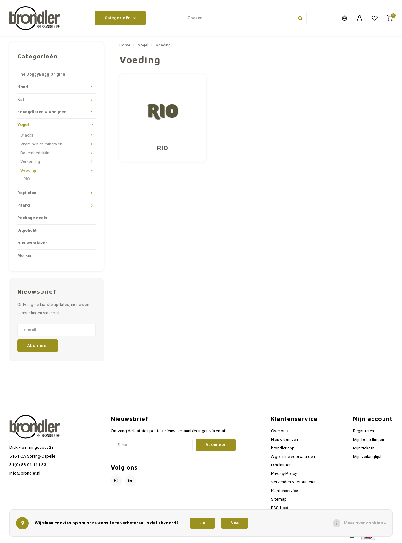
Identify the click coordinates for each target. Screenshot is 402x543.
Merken (25, 255)
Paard (23, 205)
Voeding (28, 170)
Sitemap (279, 499)
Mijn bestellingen (368, 440)
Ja (202, 523)
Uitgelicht (26, 230)
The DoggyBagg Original (42, 74)
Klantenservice (284, 491)
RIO (27, 179)
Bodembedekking (36, 153)
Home (124, 45)
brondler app (283, 448)
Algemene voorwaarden (293, 456)
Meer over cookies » (365, 523)
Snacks (26, 135)
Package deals (32, 218)
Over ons (279, 431)
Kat (20, 99)
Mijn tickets (363, 448)
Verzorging (30, 162)
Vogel (23, 125)
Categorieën (120, 18)
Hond (22, 87)
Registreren (363, 431)
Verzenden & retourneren (294, 482)
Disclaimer (281, 465)
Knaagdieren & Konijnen (42, 112)
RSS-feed (279, 508)
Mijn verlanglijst (367, 456)
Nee (235, 523)
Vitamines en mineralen (41, 144)
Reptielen (26, 193)
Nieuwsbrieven (32, 243)
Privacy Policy (284, 473)
